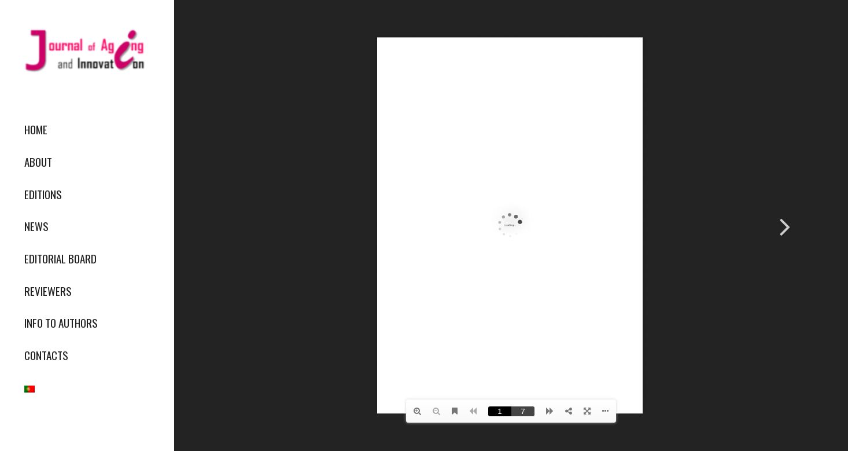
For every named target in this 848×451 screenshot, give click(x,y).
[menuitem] (87, 129)
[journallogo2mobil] (86, 50)
